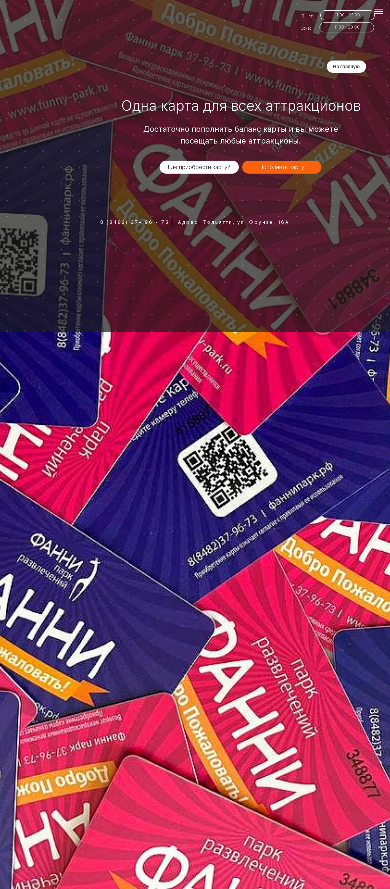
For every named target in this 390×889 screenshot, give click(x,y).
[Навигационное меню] (378, 11)
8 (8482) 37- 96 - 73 (134, 222)
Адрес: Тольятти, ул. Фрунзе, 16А (233, 222)
